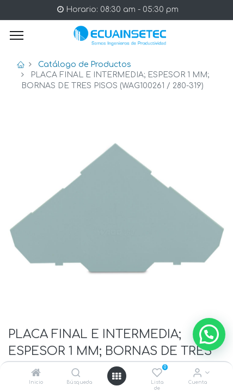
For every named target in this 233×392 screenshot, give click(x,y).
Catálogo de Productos (84, 64)
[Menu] (16, 35)
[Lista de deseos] (157, 374)
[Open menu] (116, 376)
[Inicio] (36, 374)
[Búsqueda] (76, 374)
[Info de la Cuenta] (197, 374)
